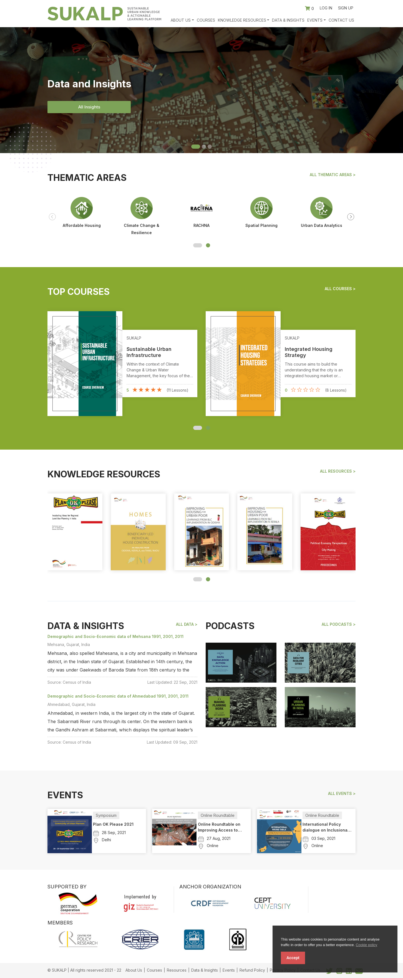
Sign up (345, 8)
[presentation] (52, 216)
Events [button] (315, 20)
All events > (342, 793)
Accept (292, 958)
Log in (326, 8)
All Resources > (338, 471)
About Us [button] (181, 20)
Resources (177, 970)
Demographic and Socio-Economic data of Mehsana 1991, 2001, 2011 (115, 636)
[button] (197, 245)
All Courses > (340, 289)
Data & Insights (288, 20)
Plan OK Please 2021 (113, 824)
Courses (206, 20)
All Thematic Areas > (333, 175)
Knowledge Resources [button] (242, 20)
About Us (133, 970)
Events (229, 970)
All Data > (186, 624)
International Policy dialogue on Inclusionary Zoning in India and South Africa (327, 827)
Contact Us (341, 20)
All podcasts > (339, 624)
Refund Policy (252, 970)
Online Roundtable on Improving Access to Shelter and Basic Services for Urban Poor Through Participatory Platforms (222, 827)
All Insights (89, 107)
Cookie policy (366, 945)
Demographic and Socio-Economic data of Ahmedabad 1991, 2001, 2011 (117, 696)
